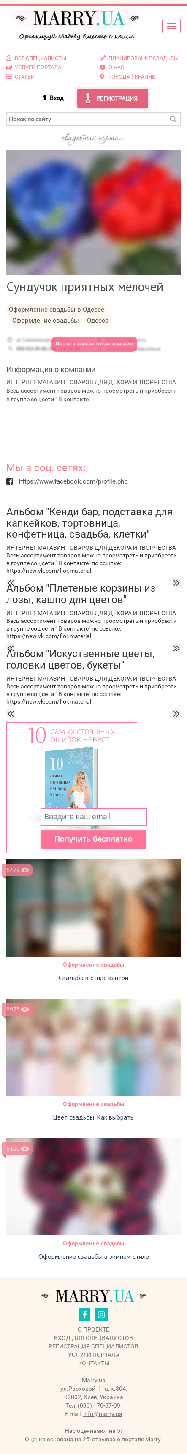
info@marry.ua (102, 1414)
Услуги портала (93, 1354)
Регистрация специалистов (93, 1346)
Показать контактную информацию (94, 344)
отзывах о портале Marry (126, 1439)
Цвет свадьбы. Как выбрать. (94, 1117)
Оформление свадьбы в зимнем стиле (93, 1256)
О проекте (93, 1329)
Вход (56, 98)
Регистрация (117, 98)
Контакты (93, 1363)
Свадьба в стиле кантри (93, 977)
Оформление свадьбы (93, 964)
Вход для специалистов (93, 1337)
